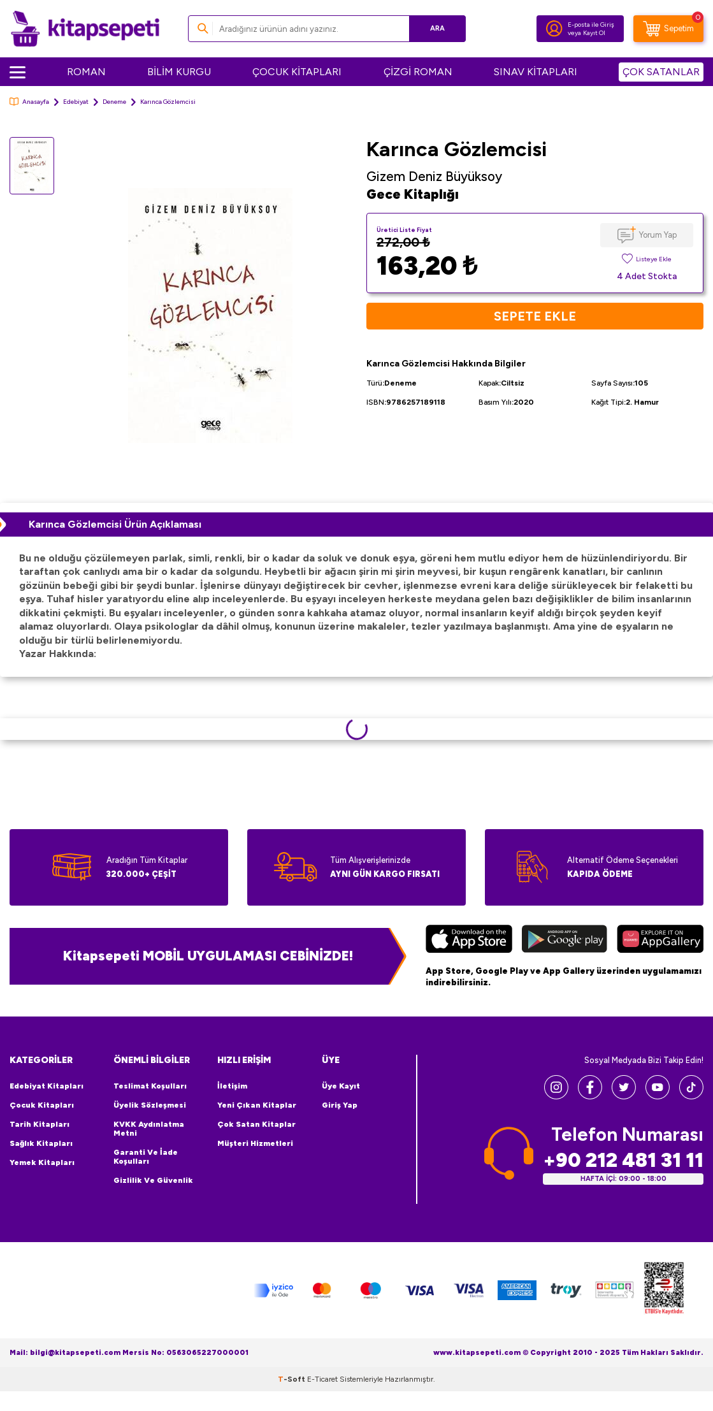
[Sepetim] (668, 28)
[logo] (85, 29)
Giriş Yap (339, 1105)
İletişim (232, 1086)
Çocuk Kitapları (42, 1105)
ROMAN (86, 72)
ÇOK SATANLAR (661, 72)
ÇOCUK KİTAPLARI (297, 72)
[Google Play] (564, 941)
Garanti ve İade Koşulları (145, 1157)
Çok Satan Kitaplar (256, 1124)
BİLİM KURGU (179, 72)
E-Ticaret (322, 1379)
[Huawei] (660, 941)
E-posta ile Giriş (591, 24)
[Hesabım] (554, 28)
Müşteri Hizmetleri (255, 1143)
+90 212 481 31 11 (623, 1160)
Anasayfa (29, 102)
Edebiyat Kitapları (46, 1086)
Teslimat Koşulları (150, 1086)
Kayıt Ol (594, 33)
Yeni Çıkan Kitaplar (256, 1105)
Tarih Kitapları (39, 1124)
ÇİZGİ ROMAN (418, 72)
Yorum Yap (658, 235)
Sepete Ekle (535, 316)
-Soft (292, 1379)
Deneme (114, 102)
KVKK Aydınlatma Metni (148, 1129)
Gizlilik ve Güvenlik (153, 1180)
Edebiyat (76, 102)
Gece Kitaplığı (412, 194)
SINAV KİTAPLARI (535, 72)
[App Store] (469, 941)
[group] (210, 315)
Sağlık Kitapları (41, 1143)
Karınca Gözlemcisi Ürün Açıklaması (115, 524)
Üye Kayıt (341, 1086)
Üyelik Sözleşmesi (149, 1105)
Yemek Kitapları (42, 1162)
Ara (437, 28)
